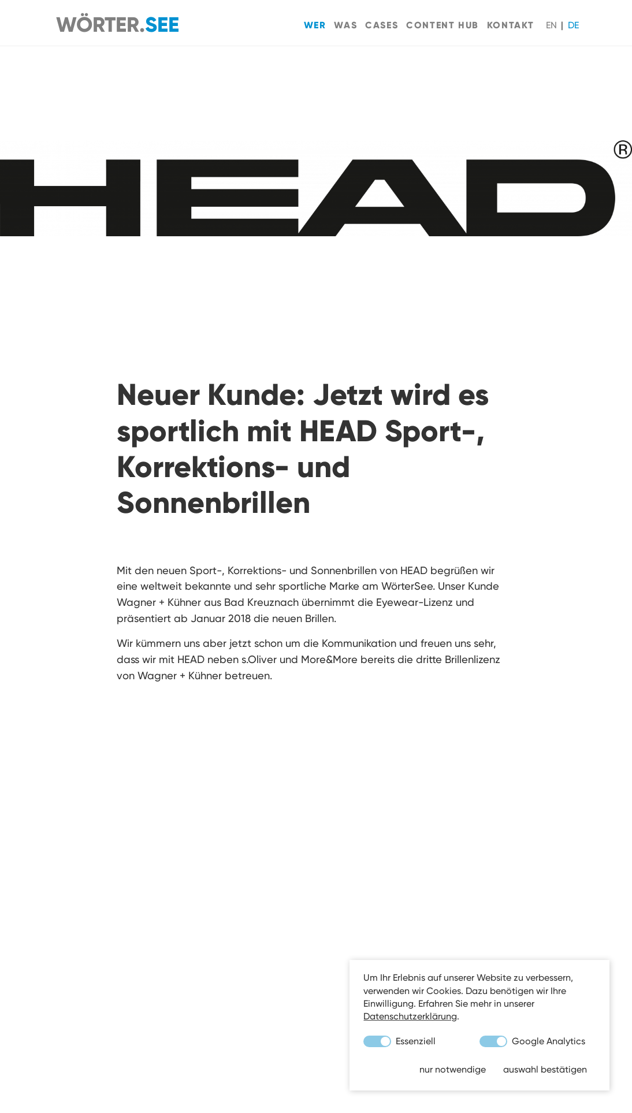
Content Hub (442, 25)
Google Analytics (532, 1041)
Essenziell (399, 1041)
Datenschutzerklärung (410, 1016)
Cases (381, 25)
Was (345, 25)
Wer (315, 25)
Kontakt (510, 25)
